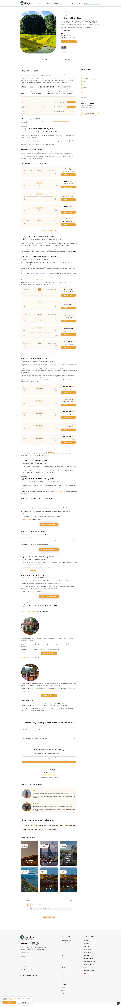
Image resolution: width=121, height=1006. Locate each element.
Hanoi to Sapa (52, 832)
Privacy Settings (72, 1004)
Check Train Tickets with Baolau (48, 598)
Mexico (63, 987)
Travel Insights (24, 976)
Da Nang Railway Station (39, 280)
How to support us (24, 969)
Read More (71, 112)
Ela (65, 51)
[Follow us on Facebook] (37, 947)
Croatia (63, 996)
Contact (22, 963)
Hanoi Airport (33, 571)
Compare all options (69, 42)
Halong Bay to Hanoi (70, 828)
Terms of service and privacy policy (29, 979)
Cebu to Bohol (86, 959)
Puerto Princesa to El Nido (89, 965)
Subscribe (49, 764)
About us (22, 966)
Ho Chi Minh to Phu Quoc (55, 828)
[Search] (90, 3)
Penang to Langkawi (88, 962)
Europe (38, 3)
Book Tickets (70, 102)
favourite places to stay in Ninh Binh (61, 121)
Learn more (11, 999)
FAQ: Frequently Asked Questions (28, 972)
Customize (23, 1002)
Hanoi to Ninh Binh (44, 593)
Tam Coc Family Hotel (28, 613)
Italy (62, 999)
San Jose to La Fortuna (89, 969)
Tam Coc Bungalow (27, 660)
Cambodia (64, 945)
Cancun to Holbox (87, 953)
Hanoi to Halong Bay (27, 832)
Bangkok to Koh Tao (88, 949)
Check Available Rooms (48, 655)
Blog (79, 3)
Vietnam (63, 971)
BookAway (23, 277)
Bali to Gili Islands (87, 943)
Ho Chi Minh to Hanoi (27, 828)
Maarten (67, 52)
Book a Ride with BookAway (48, 525)
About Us (74, 3)
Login (71, 903)
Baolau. (45, 456)
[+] (48, 911)
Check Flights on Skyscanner (48, 551)
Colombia (63, 977)
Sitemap (66, 1004)
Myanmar (63, 958)
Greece (63, 992)
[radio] (44, 777)
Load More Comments (49, 920)
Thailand (63, 968)
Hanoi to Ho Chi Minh (40, 832)
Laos (62, 952)
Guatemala (64, 983)
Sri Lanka (63, 965)
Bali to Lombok (87, 946)
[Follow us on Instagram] (33, 947)
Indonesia (63, 949)
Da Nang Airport (29, 520)
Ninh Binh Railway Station (56, 381)
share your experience (47, 710)
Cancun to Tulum (87, 956)
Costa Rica (64, 980)
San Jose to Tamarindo (89, 972)
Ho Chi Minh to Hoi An (41, 828)
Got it (9, 1002)
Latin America (56, 3)
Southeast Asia (46, 3)
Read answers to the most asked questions (89, 114)
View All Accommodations (86, 109)
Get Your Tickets (68, 175)
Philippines (64, 962)
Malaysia (63, 955)
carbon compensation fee (59, 493)
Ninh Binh (54, 82)
